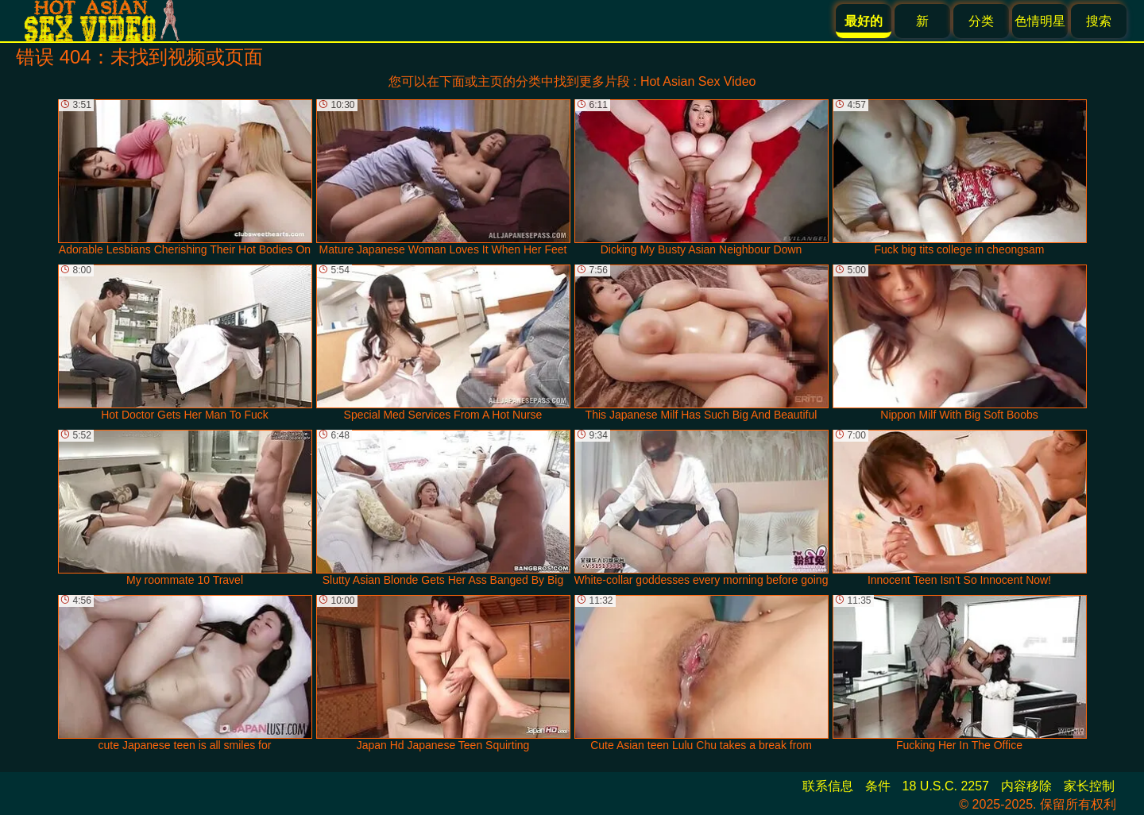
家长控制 (1089, 786)
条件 (878, 786)
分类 (981, 21)
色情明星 (1040, 21)
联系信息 (827, 786)
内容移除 (1026, 786)
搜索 (1098, 21)
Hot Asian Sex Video (698, 81)
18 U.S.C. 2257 (945, 786)
